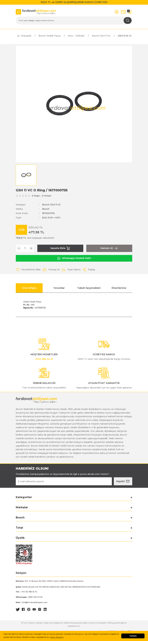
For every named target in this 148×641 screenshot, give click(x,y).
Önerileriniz (118, 287)
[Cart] (130, 11)
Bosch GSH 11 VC (51, 204)
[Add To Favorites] (28, 270)
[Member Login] (116, 11)
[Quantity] (25, 248)
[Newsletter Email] (64, 481)
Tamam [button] (133, 636)
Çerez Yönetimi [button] (57, 637)
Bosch (45, 209)
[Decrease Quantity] (19, 248)
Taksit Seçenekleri (89, 287)
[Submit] (123, 481)
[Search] (74, 20)
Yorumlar (59, 287)
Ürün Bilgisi (29, 287)
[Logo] (39, 11)
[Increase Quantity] (31, 248)
